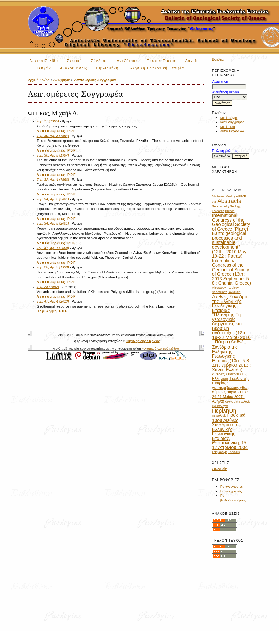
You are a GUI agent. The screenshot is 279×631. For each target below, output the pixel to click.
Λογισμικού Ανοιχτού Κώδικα (160, 348)
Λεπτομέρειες (51, 131)
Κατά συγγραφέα (232, 122)
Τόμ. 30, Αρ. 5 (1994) (53, 155)
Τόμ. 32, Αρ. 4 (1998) (53, 179)
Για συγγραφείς (231, 491)
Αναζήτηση (127, 60)
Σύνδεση (99, 60)
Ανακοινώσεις (73, 68)
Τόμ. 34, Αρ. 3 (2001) (53, 199)
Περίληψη (47, 311)
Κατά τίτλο (227, 127)
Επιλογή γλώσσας (225, 151)
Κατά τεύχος (229, 118)
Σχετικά (74, 60)
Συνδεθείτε (219, 469)
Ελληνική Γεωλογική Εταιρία (156, 68)
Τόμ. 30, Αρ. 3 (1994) (53, 136)
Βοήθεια (218, 59)
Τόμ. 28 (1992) (48, 287)
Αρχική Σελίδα (44, 60)
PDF (71, 131)
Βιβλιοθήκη (107, 68)
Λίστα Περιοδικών (232, 131)
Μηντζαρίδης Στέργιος (143, 341)
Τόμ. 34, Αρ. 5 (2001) (53, 223)
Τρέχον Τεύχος (161, 60)
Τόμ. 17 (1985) (48, 121)
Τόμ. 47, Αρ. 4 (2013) (53, 301)
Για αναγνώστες (231, 486)
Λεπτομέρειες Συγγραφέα (95, 80)
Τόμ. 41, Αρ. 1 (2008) (53, 248)
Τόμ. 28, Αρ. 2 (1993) (53, 267)
